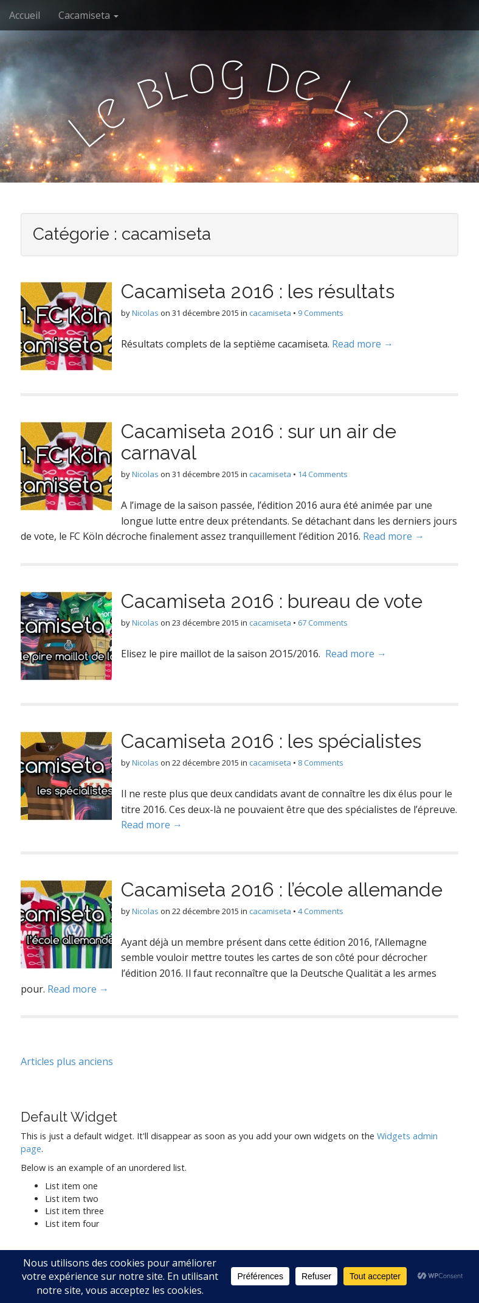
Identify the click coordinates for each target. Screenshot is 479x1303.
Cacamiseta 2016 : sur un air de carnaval (258, 442)
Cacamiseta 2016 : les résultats (258, 291)
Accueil (24, 15)
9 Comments (320, 312)
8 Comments (320, 762)
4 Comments (320, 911)
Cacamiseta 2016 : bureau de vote (271, 601)
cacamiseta (270, 312)
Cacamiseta (88, 15)
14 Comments (323, 474)
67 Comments (323, 622)
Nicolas (145, 312)
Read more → (362, 344)
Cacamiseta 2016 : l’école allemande (282, 889)
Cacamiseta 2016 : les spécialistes (271, 741)
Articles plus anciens (67, 1061)
